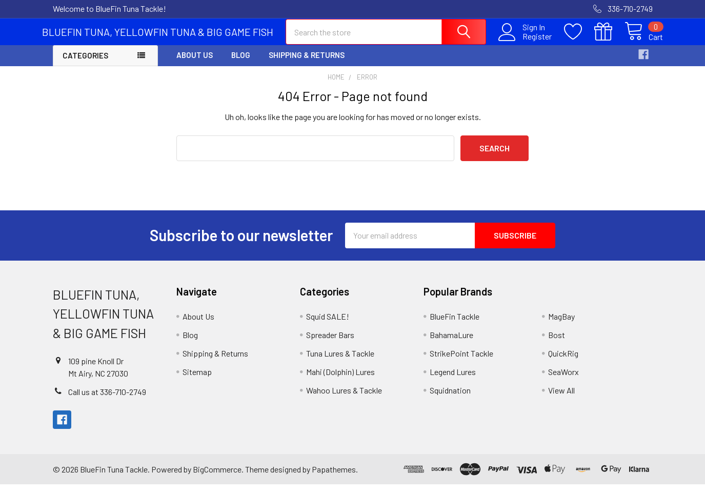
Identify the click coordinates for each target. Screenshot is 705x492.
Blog (240, 63)
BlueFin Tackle (454, 324)
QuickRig (563, 361)
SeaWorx (563, 379)
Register (526, 41)
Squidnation (450, 398)
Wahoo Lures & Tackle (344, 398)
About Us (194, 63)
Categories (85, 63)
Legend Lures (453, 379)
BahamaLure (451, 342)
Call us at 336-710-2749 (107, 399)
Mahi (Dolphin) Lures (340, 379)
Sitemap (197, 379)
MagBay (561, 324)
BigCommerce (217, 477)
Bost (556, 342)
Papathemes (334, 477)
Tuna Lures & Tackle (340, 361)
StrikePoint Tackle (461, 361)
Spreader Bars (330, 342)
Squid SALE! (327, 324)
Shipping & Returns (307, 63)
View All (561, 398)
